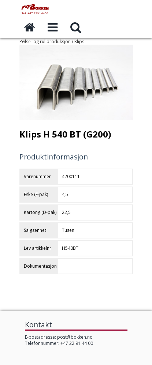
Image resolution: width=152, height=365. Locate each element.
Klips (79, 41)
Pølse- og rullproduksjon (45, 41)
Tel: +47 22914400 (35, 13)
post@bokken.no (75, 337)
